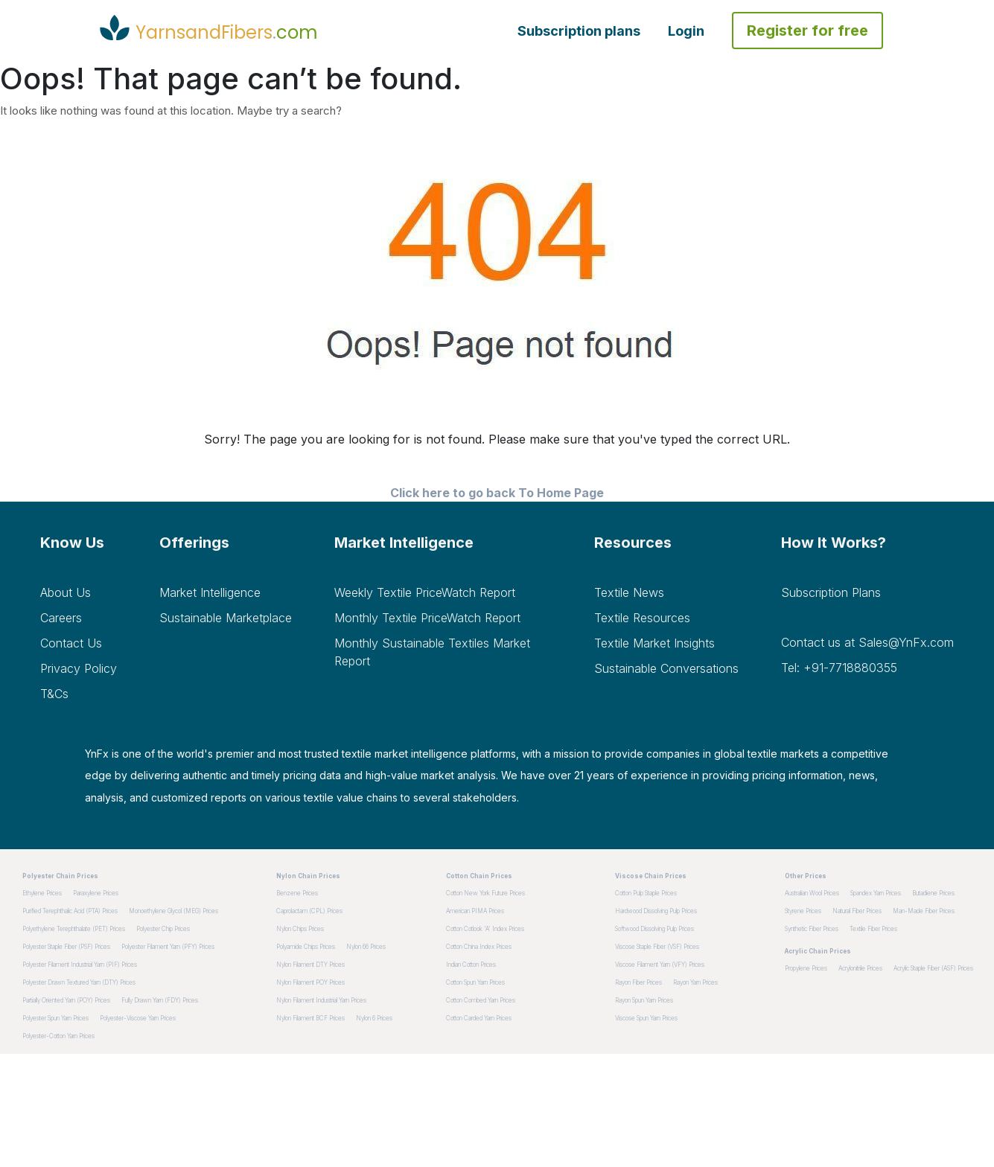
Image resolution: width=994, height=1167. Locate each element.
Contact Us (71, 643)
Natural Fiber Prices (857, 911)
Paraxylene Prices (95, 893)
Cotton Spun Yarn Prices (475, 982)
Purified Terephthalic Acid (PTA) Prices (70, 911)
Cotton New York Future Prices (485, 893)
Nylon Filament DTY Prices (310, 964)
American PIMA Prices (475, 911)
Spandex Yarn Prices (875, 893)
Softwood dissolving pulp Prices (654, 929)
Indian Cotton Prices (471, 964)
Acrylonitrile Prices (860, 968)
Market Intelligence (210, 592)
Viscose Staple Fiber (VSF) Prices (657, 946)
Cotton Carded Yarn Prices (479, 1018)
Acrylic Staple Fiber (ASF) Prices (933, 968)
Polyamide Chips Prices (305, 946)
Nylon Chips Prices (300, 929)
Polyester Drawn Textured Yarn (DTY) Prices (79, 982)
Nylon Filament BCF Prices (310, 1018)
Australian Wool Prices (812, 893)
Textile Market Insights (654, 643)
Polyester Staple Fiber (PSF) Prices (66, 946)
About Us (65, 592)
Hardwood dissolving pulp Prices (656, 911)
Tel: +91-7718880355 (839, 667)
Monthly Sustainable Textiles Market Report (432, 652)
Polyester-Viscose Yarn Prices (138, 1018)
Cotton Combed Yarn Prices (480, 1000)
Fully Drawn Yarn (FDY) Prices (159, 1000)
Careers (61, 617)
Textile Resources (642, 617)
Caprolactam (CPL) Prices (309, 911)
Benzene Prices (297, 893)
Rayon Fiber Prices (638, 982)
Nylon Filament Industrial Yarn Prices (321, 1000)
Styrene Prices (803, 911)
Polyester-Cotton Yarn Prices (58, 1036)
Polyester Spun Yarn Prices (55, 1018)
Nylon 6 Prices (374, 1018)
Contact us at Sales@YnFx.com (867, 642)
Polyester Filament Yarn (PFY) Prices (167, 946)
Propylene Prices (806, 968)
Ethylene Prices (42, 893)
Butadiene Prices (933, 893)
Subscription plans (578, 31)
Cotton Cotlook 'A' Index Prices (485, 929)
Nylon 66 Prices (366, 946)
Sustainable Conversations (666, 668)
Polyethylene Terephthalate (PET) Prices (73, 929)
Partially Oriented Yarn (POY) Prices (66, 1000)
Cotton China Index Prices (479, 946)
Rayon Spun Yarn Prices (644, 1000)
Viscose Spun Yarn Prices (646, 1018)
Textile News (629, 592)
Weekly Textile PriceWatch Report (424, 592)
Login (686, 31)
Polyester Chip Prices (163, 929)
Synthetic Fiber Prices (811, 929)
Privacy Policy (78, 668)
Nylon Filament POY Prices (310, 982)
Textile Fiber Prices (873, 929)
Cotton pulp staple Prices (646, 893)
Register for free (807, 30)
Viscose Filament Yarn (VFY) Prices (659, 964)
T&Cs (54, 693)
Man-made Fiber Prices (924, 911)
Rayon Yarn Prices (695, 982)
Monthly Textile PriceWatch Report (427, 617)
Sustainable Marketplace (225, 617)
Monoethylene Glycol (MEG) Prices (173, 911)
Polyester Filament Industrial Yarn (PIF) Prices (79, 964)
